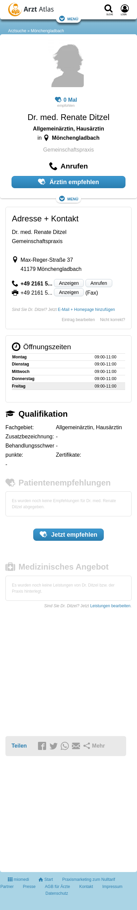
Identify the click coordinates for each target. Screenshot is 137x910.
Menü (68, 18)
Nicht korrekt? (112, 319)
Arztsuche (17, 30)
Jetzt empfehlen (68, 534)
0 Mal (66, 100)
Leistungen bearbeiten (110, 606)
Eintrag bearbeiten (78, 319)
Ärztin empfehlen (68, 181)
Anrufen (99, 283)
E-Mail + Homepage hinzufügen (86, 309)
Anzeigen (69, 283)
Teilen (19, 746)
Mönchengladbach (47, 30)
